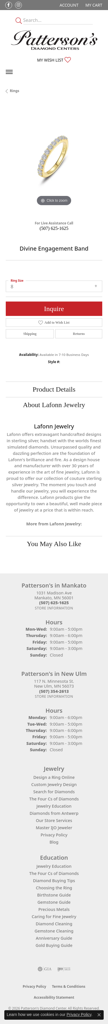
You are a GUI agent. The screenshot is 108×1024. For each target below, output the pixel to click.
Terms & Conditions (68, 986)
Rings (14, 90)
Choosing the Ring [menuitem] (54, 887)
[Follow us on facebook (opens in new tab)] (8, 5)
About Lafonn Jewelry (54, 405)
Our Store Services (54, 820)
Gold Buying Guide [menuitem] (54, 945)
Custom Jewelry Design (54, 784)
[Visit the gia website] (45, 969)
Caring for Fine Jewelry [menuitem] (54, 916)
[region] (54, 159)
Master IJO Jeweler (54, 827)
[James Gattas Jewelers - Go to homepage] (54, 40)
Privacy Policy (54, 835)
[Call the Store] (54, 602)
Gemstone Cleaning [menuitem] (54, 931)
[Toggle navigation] (9, 72)
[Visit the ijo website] (63, 969)
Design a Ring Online (54, 777)
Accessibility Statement (54, 997)
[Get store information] (54, 608)
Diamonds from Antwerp (54, 813)
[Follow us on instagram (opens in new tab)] (18, 5)
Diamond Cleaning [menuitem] (54, 923)
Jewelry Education (54, 806)
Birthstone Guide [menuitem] (54, 895)
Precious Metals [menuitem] (53, 909)
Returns (79, 334)
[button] (68, 5)
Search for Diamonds (54, 791)
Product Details (54, 389)
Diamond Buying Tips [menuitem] (54, 880)
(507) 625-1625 (54, 228)
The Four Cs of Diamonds (54, 799)
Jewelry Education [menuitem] (54, 866)
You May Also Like (54, 544)
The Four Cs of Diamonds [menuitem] (54, 873)
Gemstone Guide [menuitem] (54, 902)
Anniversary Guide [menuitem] (54, 938)
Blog (54, 842)
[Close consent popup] (99, 1015)
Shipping (30, 334)
